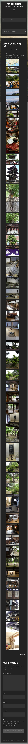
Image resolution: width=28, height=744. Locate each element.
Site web (5, 711)
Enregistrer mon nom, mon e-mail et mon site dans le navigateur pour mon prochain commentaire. (13, 723)
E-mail (5, 702)
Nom (4, 694)
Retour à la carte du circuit (18, 50)
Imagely (23, 740)
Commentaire (7, 673)
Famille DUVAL (14, 4)
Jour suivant (22, 654)
